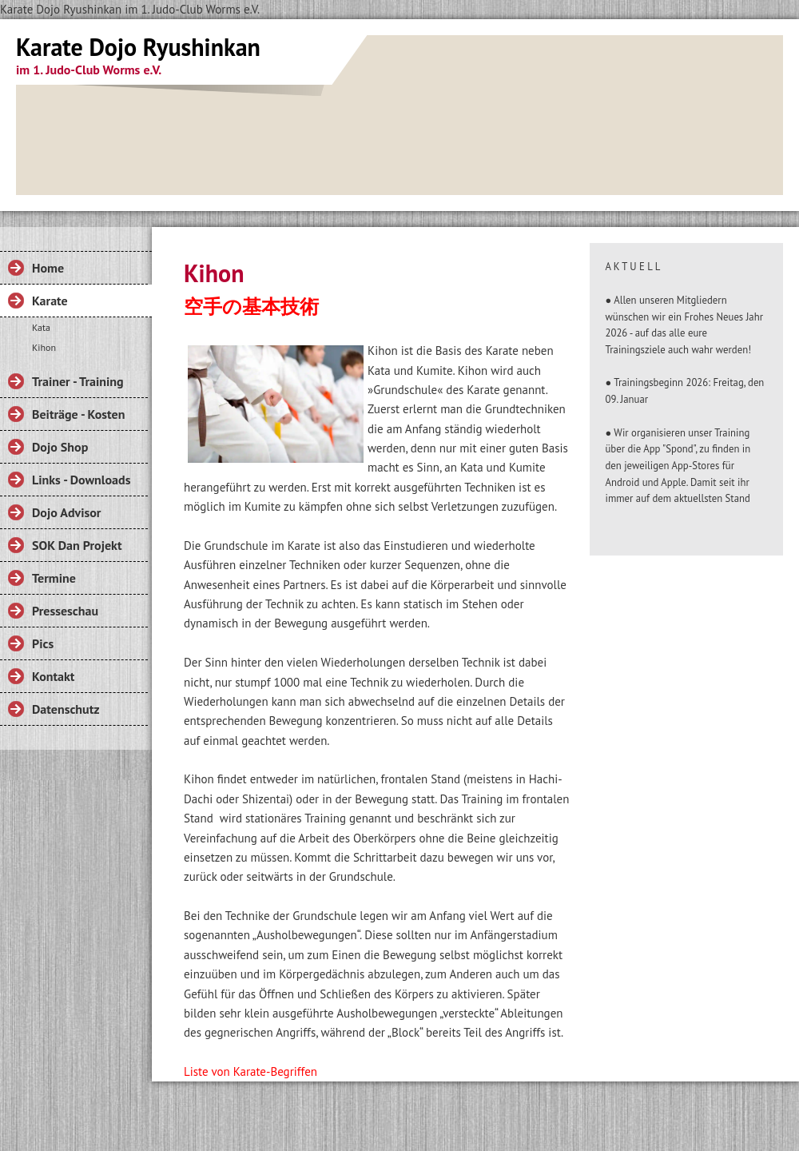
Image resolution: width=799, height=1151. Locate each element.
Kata (41, 327)
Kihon (44, 347)
